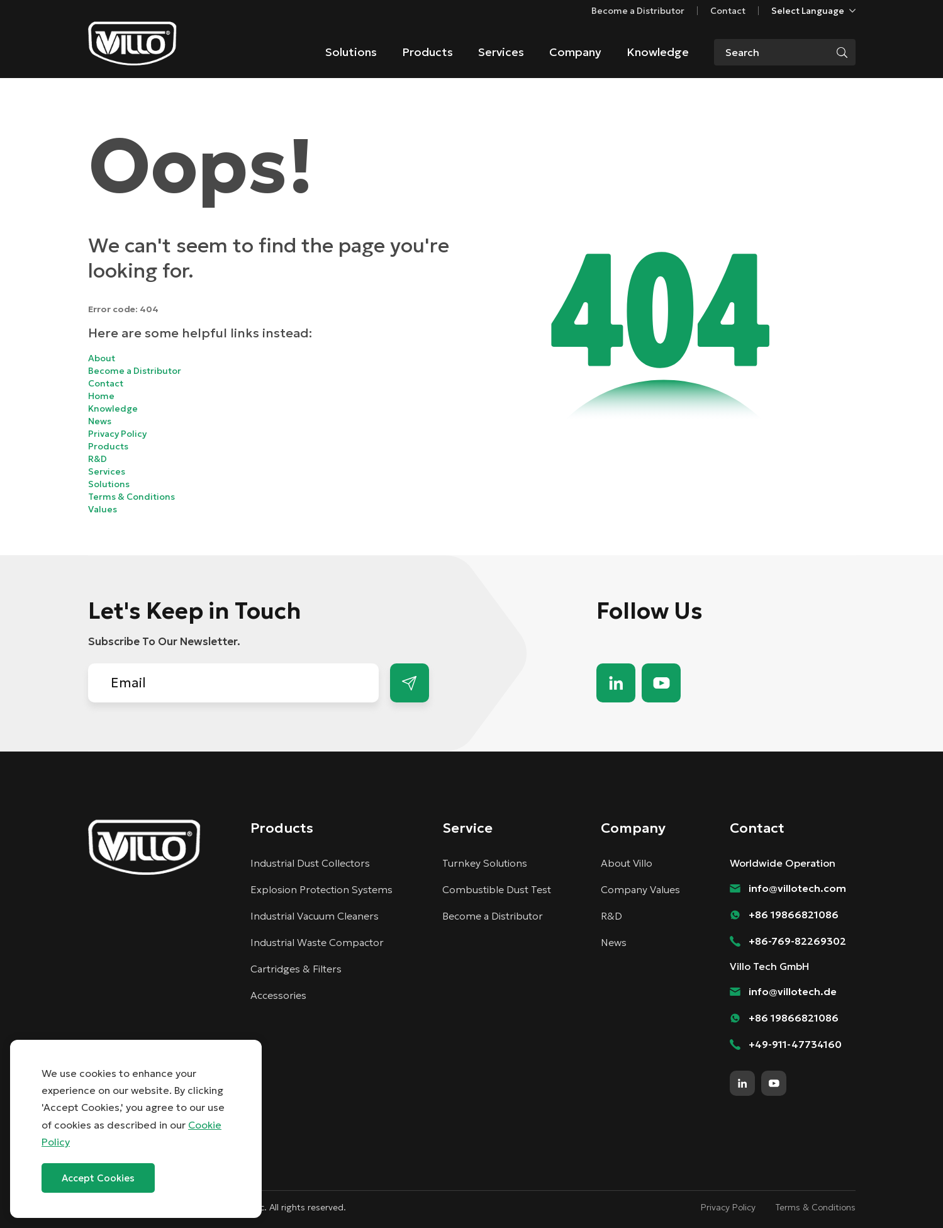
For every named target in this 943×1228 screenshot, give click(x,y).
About (101, 358)
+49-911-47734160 (795, 1044)
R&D (97, 459)
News (99, 421)
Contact (727, 10)
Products (427, 52)
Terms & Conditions (131, 496)
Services (501, 52)
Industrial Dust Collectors (310, 863)
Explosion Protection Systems (321, 889)
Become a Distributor (637, 10)
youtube (661, 682)
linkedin (615, 682)
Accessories (278, 995)
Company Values (640, 889)
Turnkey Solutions (484, 863)
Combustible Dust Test (496, 889)
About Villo (626, 863)
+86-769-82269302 (797, 941)
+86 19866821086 (794, 914)
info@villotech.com (797, 888)
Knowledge (658, 52)
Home (101, 396)
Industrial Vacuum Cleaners (314, 916)
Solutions (351, 52)
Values (102, 509)
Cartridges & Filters (296, 968)
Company (575, 52)
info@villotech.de (793, 991)
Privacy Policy (117, 433)
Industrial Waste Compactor (317, 942)
